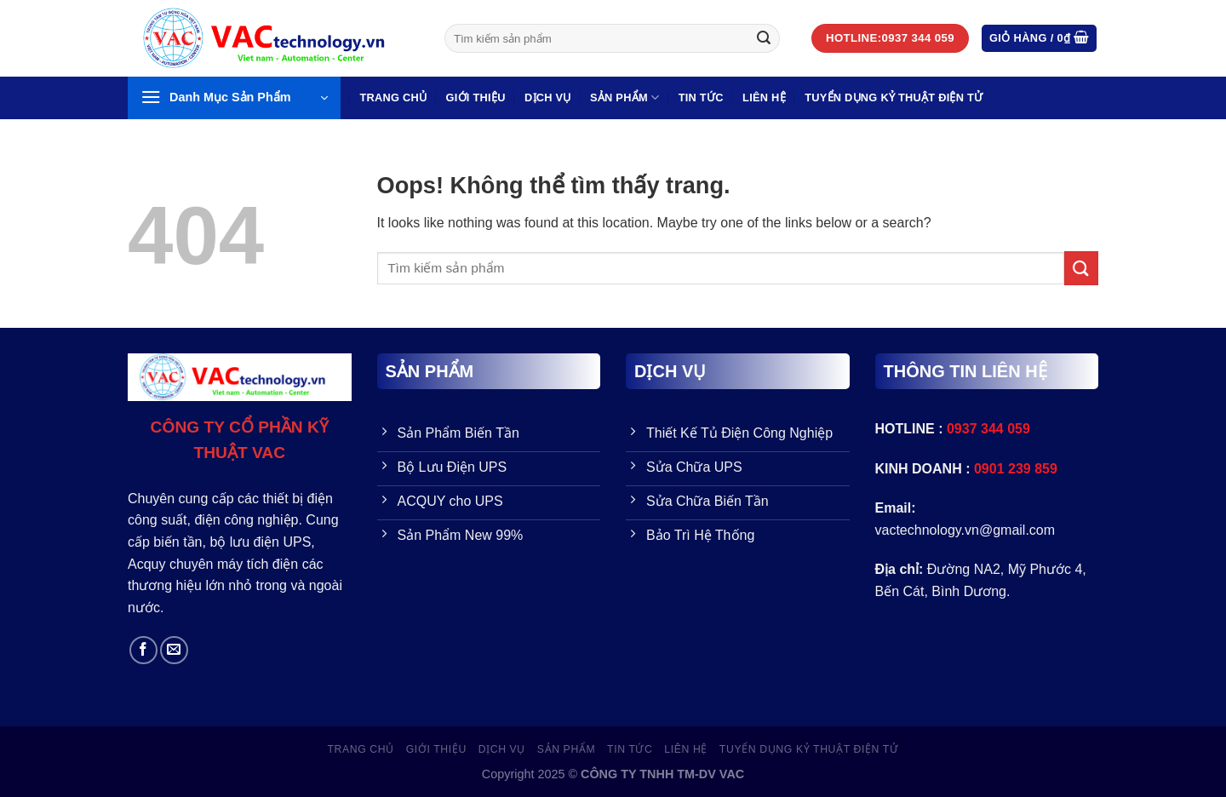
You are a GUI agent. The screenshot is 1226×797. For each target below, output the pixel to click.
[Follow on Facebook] (143, 650)
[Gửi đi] (763, 38)
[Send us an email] (174, 650)
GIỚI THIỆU (476, 97)
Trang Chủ (393, 97)
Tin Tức (701, 97)
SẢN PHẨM (624, 97)
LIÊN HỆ (764, 97)
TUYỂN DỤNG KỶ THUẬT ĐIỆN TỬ (894, 97)
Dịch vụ (547, 97)
